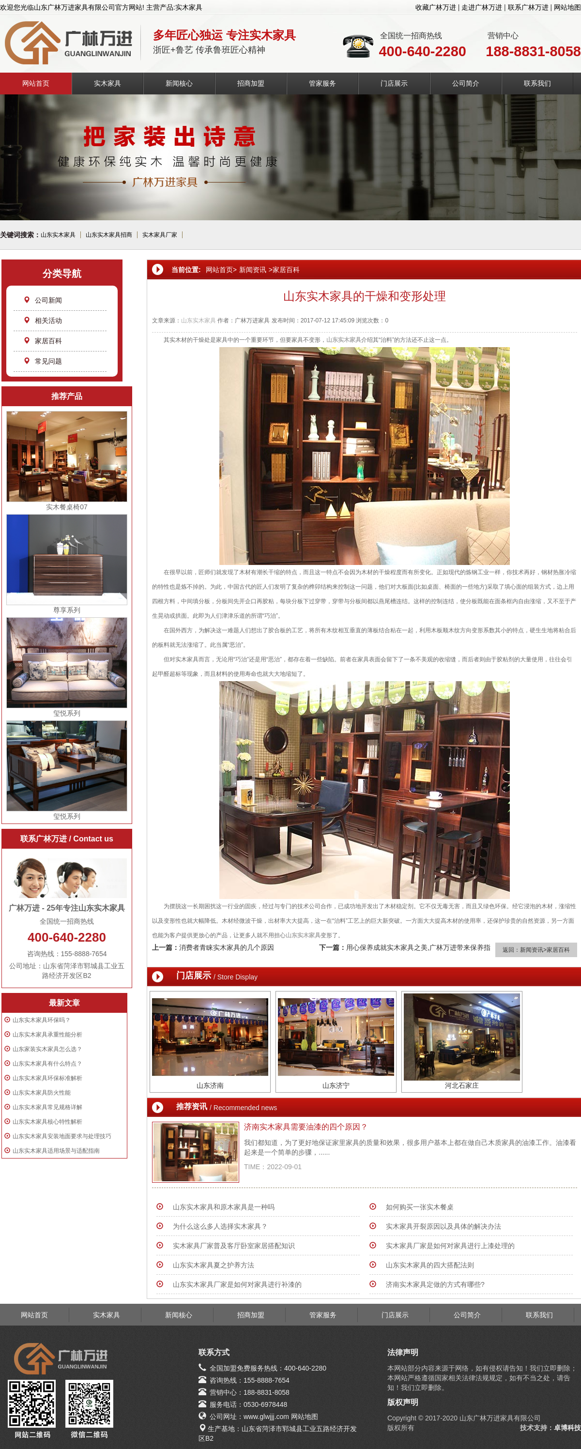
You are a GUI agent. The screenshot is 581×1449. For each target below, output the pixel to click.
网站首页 (35, 83)
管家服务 (322, 83)
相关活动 (42, 320)
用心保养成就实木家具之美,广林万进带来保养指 (418, 947)
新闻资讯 (252, 270)
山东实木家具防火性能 (42, 1092)
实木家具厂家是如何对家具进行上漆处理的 (450, 1246)
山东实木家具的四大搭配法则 (430, 1265)
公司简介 (465, 83)
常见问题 (42, 361)
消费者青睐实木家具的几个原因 (226, 947)
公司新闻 (42, 300)
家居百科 (42, 341)
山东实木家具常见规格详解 (47, 1107)
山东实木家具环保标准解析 (47, 1078)
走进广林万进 (481, 7)
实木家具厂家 (159, 234)
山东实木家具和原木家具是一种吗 (224, 1207)
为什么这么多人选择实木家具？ (220, 1226)
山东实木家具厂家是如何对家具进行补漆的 (237, 1284)
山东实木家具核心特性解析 (47, 1121)
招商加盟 (250, 83)
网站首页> (221, 270)
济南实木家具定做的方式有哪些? (435, 1284)
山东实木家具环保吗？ (42, 1020)
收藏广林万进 (435, 7)
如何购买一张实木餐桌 (420, 1207)
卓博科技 (567, 1428)
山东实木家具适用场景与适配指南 (56, 1150)
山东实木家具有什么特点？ (47, 1063)
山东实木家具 (58, 234)
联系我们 (537, 83)
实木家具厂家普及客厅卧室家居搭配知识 (234, 1246)
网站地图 (567, 7)
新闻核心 (179, 83)
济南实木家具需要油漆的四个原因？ (306, 1127)
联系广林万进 (528, 7)
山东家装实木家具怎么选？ (47, 1049)
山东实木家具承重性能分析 (47, 1034)
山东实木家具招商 (109, 234)
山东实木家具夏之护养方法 (213, 1265)
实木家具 (107, 83)
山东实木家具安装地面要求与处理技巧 (62, 1136)
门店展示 (394, 83)
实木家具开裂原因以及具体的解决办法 (443, 1226)
